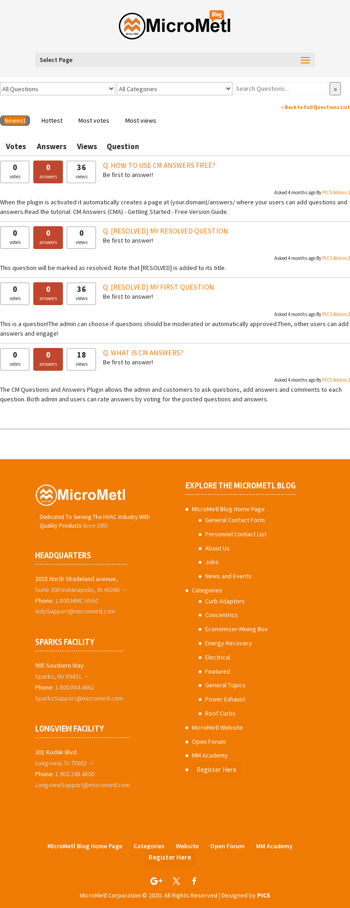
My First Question (162, 286)
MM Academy (210, 755)
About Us (217, 548)
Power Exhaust (225, 699)
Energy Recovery (228, 643)
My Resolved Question (169, 230)
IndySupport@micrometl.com (75, 611)
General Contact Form (235, 520)
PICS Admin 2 (336, 192)
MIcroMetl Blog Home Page (228, 509)
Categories (207, 590)
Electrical (217, 657)
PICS (263, 895)
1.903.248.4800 (74, 774)
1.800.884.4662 (74, 687)
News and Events (228, 576)
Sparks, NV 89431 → (62, 676)
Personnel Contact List (236, 534)
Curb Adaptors (225, 601)
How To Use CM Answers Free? (163, 165)
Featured (217, 671)
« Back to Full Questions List (315, 107)
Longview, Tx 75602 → (64, 763)
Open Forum (209, 741)
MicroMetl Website (217, 727)
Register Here (216, 769)
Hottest (51, 120)
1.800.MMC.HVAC (77, 601)
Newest (15, 120)
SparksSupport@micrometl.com (79, 698)
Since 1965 (95, 525)
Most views (140, 120)
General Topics (225, 685)
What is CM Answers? (147, 352)
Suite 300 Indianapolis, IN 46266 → (81, 590)
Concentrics (221, 615)
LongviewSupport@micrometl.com (82, 785)
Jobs (212, 562)
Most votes (93, 120)
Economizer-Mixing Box (236, 629)
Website (187, 846)
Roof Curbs (220, 713)
